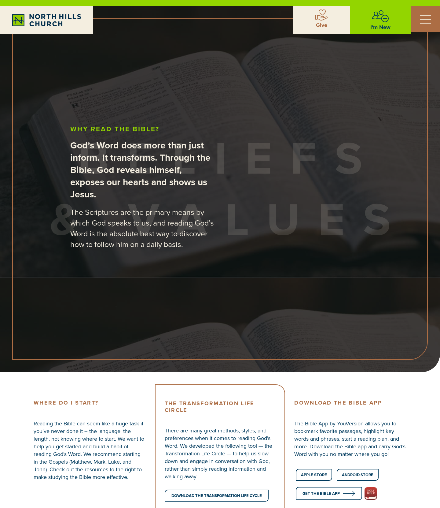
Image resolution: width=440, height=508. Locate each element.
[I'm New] (380, 16)
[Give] (321, 15)
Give (321, 25)
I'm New (380, 27)
